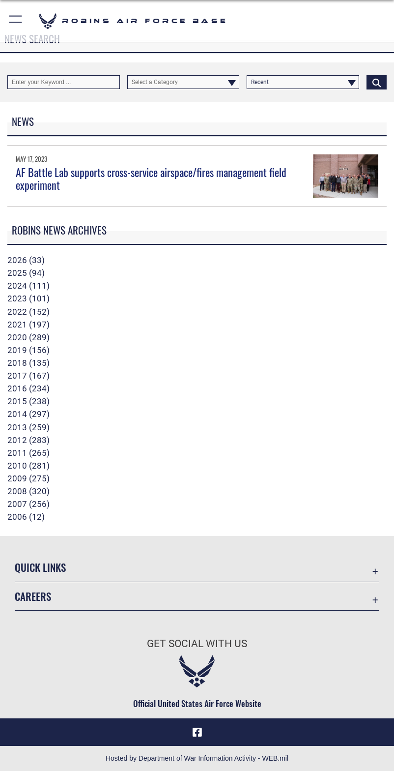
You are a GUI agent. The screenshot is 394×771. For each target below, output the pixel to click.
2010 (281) (28, 466)
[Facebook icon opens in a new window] (197, 732)
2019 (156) (28, 350)
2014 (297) (28, 414)
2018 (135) (28, 363)
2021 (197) (28, 324)
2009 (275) (28, 478)
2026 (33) (26, 260)
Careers (33, 596)
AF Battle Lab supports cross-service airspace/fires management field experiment (151, 178)
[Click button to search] (376, 82)
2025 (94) (26, 273)
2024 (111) (28, 286)
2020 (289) (28, 337)
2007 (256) (28, 504)
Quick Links (40, 567)
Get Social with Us (197, 644)
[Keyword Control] (63, 82)
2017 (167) (28, 376)
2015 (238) (28, 401)
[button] (16, 21)
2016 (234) (28, 388)
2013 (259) (28, 427)
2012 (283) (28, 440)
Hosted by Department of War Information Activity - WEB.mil (197, 758)
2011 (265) (28, 453)
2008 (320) (28, 491)
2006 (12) (26, 517)
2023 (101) (28, 298)
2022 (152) (28, 312)
